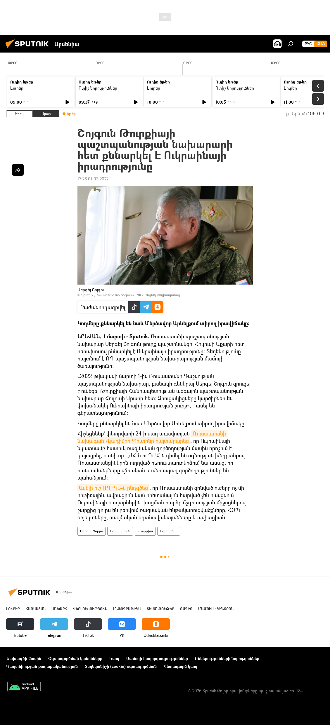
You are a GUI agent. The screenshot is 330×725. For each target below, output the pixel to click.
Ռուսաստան (120, 531)
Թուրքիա (145, 531)
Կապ (114, 658)
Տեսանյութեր (160, 608)
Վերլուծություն (90, 608)
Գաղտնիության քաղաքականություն (42, 666)
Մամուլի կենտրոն (216, 608)
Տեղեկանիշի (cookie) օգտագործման (121, 666)
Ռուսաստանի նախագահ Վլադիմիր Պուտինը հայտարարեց (152, 437)
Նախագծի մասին (23, 658)
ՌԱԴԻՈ (186, 608)
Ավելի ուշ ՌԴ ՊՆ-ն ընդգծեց (113, 487)
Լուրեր (16, 88)
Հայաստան (36, 608)
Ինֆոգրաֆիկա (127, 608)
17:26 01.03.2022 (92, 179)
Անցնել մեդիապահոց (162, 294)
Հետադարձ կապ (180, 666)
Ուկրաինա (168, 531)
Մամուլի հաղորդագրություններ (157, 658)
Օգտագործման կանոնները (75, 658)
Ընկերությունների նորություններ (227, 658)
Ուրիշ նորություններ (98, 88)
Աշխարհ (59, 608)
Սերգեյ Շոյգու (91, 531)
